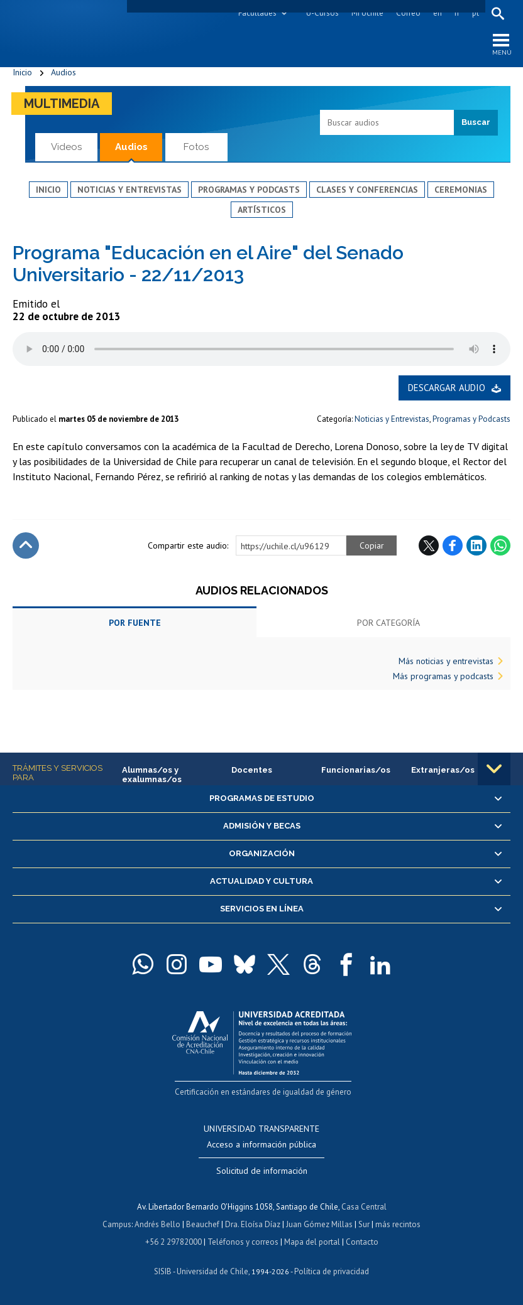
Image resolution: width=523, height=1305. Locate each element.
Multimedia (61, 103)
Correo (408, 13)
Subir (26, 545)
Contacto (362, 1242)
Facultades (257, 13)
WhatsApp (500, 545)
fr (457, 13)
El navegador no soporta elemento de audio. (261, 349)
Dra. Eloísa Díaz (252, 1224)
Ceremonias (460, 189)
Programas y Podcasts (471, 419)
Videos (66, 147)
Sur (364, 1224)
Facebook (452, 545)
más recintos (398, 1224)
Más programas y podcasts (443, 676)
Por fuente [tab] (135, 622)
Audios (63, 72)
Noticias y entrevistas (129, 189)
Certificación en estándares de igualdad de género (263, 1092)
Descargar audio (446, 388)
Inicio (22, 72)
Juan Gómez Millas (319, 1224)
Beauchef (202, 1224)
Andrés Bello (157, 1224)
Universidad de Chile (212, 1271)
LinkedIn (476, 545)
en (437, 13)
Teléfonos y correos (242, 1242)
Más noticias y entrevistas (446, 661)
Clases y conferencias (367, 189)
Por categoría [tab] (388, 622)
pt (475, 13)
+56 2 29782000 (173, 1242)
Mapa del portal (312, 1242)
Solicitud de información (261, 1170)
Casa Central (364, 1206)
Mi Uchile (367, 13)
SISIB (163, 1271)
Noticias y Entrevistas (392, 419)
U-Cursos (322, 13)
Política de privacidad (331, 1271)
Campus (116, 1224)
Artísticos (262, 209)
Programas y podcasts (249, 189)
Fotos (196, 147)
